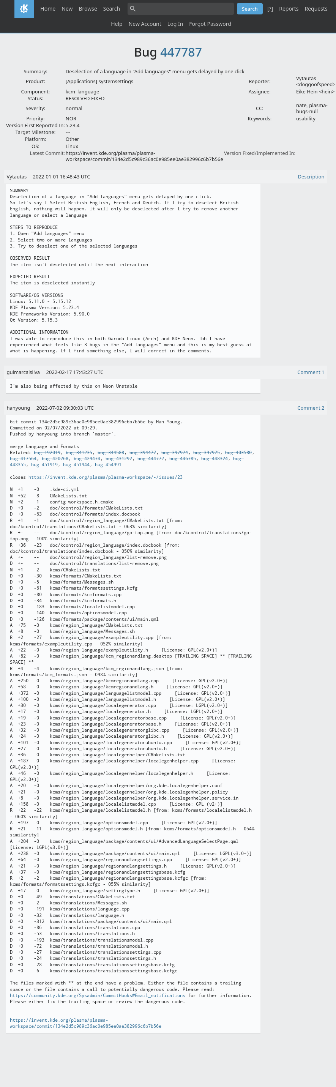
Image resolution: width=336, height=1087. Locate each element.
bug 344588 (111, 452)
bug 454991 (108, 464)
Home (47, 8)
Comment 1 (310, 372)
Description (311, 176)
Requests (315, 8)
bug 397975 (206, 452)
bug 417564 (23, 458)
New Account (145, 23)
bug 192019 (47, 452)
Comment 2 (310, 407)
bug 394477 (142, 452)
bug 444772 (150, 458)
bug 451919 (44, 464)
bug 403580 (238, 452)
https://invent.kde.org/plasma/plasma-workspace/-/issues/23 (105, 477)
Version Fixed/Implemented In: (259, 153)
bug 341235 (79, 452)
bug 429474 (87, 458)
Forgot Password (210, 23)
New (67, 8)
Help (117, 23)
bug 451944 (76, 464)
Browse (88, 8)
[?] (270, 8)
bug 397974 (174, 452)
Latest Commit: (47, 153)
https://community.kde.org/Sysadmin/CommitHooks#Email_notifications (97, 995)
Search (111, 8)
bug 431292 (119, 458)
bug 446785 (182, 458)
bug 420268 (55, 458)
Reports (288, 8)
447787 (181, 52)
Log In (175, 23)
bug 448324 (214, 458)
